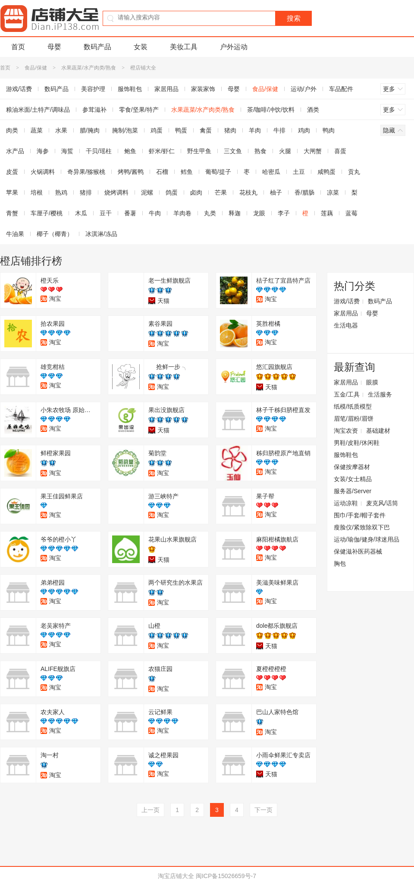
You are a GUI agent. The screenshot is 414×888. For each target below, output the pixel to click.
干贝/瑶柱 (99, 151)
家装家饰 (203, 88)
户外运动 (234, 46)
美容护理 (93, 88)
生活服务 (380, 394)
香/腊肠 (304, 192)
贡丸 (354, 171)
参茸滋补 (94, 109)
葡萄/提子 (218, 171)
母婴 (54, 46)
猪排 (86, 192)
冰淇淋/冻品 (101, 233)
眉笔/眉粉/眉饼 (353, 418)
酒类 (313, 109)
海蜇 (67, 151)
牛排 (279, 130)
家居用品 (166, 88)
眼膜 (372, 382)
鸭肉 (329, 130)
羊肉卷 (182, 213)
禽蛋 (206, 130)
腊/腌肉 (90, 130)
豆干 (106, 213)
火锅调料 (43, 171)
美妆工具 (184, 46)
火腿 (285, 151)
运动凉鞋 (346, 503)
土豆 (299, 171)
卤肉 (196, 192)
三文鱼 (233, 151)
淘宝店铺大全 (176, 875)
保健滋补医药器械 (358, 551)
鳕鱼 (187, 171)
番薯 (130, 213)
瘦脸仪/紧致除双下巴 (362, 527)
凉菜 (333, 192)
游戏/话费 (347, 301)
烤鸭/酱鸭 (131, 171)
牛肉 (155, 213)
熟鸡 (61, 192)
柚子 (276, 192)
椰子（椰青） (55, 233)
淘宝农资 (346, 430)
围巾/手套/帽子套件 (360, 515)
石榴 (162, 171)
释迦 (235, 213)
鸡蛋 (157, 130)
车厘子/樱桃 (47, 213)
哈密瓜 (271, 171)
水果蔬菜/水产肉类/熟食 (88, 68)
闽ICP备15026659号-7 (226, 875)
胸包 (340, 563)
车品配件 (341, 88)
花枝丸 (248, 192)
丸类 (210, 213)
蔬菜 (37, 130)
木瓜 (81, 213)
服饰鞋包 (130, 88)
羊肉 (255, 130)
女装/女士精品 (353, 478)
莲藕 (327, 213)
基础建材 (378, 430)
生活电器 (346, 325)
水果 (61, 130)
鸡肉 (304, 130)
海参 (43, 151)
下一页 (263, 809)
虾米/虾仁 (162, 151)
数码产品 (97, 46)
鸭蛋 (181, 130)
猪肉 (230, 130)
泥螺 (147, 192)
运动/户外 (304, 88)
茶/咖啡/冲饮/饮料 (271, 109)
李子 (284, 213)
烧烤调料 (116, 192)
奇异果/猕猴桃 (86, 171)
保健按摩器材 (352, 466)
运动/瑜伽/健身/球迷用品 (366, 539)
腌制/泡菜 (125, 130)
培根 (37, 192)
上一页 (150, 809)
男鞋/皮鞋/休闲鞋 (357, 442)
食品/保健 (36, 68)
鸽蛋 (172, 192)
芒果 (221, 192)
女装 (140, 46)
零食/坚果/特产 (139, 109)
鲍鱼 (130, 151)
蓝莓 (351, 213)
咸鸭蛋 (326, 171)
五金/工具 (347, 394)
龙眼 (259, 213)
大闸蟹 (313, 151)
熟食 (260, 151)
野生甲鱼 (199, 151)
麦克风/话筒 (382, 503)
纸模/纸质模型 (353, 406)
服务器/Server (352, 491)
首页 (18, 46)
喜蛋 (340, 151)
